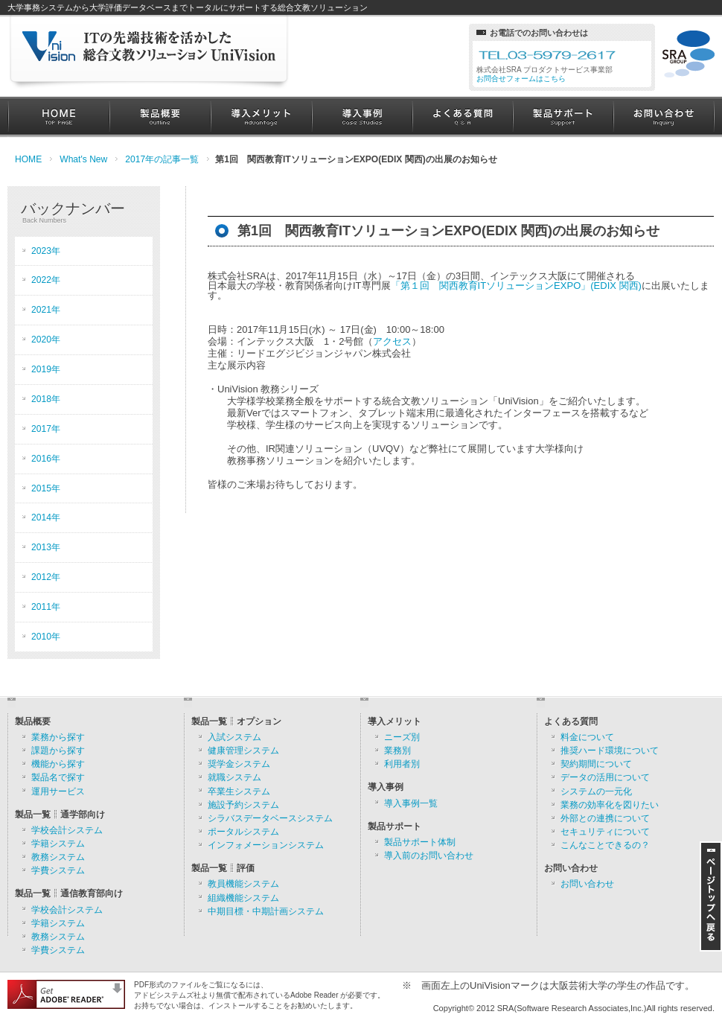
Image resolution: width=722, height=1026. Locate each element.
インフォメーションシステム (266, 845)
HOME (58, 117)
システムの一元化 (596, 791)
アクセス (392, 341)
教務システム (58, 857)
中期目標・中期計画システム (266, 911)
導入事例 (362, 117)
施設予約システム (243, 805)
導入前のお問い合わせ (428, 855)
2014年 (45, 517)
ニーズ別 (402, 737)
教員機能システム (243, 884)
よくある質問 (462, 117)
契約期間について (596, 764)
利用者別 (402, 764)
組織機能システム (243, 898)
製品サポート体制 (420, 842)
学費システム (58, 870)
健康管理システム (243, 750)
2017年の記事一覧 (162, 159)
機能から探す (58, 764)
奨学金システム (239, 764)
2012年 (45, 577)
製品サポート (563, 117)
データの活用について (605, 777)
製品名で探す (58, 777)
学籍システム (58, 843)
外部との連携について (605, 818)
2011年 (45, 607)
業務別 (397, 750)
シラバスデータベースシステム (270, 818)
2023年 (45, 251)
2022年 (45, 280)
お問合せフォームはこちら (521, 78)
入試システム (234, 737)
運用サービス (58, 791)
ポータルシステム (243, 831)
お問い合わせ (663, 117)
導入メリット (261, 117)
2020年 (45, 339)
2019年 (45, 369)
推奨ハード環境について (609, 750)
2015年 (45, 488)
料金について (587, 737)
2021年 (45, 310)
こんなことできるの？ (605, 845)
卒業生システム (239, 791)
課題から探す (58, 750)
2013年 (45, 547)
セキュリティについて (605, 831)
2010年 (45, 636)
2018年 (45, 399)
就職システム (234, 777)
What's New (83, 159)
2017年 (45, 429)
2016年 (45, 458)
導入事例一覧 (411, 803)
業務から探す (58, 737)
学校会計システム (67, 830)
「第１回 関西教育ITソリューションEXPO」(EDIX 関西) (516, 285)
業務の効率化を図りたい (609, 805)
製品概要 (160, 117)
